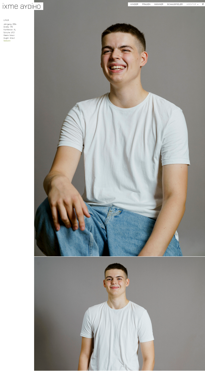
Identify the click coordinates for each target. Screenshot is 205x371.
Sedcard (7, 41)
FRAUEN (146, 4)
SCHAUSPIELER (175, 4)
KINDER (134, 4)
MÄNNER (158, 4)
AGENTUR (192, 4)
